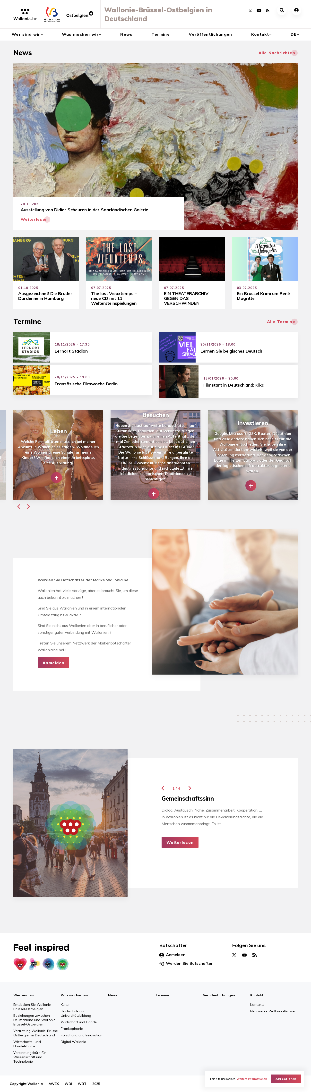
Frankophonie (72, 1028)
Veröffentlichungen (210, 34)
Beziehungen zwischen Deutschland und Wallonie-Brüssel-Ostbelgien (35, 1019)
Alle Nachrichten (277, 52)
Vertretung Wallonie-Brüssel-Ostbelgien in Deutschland (36, 1033)
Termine (161, 34)
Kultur (65, 1004)
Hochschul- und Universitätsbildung (76, 1013)
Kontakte (257, 1004)
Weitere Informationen (252, 1079)
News (126, 34)
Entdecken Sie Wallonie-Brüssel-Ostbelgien (32, 1006)
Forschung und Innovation (81, 1035)
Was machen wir (80, 34)
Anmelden (53, 662)
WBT (82, 1084)
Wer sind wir (26, 34)
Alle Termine (281, 321)
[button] (18, 506)
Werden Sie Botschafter (186, 963)
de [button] (294, 34)
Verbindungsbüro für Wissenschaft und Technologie (29, 1057)
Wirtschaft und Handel (79, 1022)
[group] (58, 455)
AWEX (54, 1084)
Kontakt (260, 34)
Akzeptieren (286, 1079)
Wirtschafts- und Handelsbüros (27, 1044)
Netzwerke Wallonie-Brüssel (272, 1011)
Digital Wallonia (73, 1042)
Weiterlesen (180, 842)
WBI (68, 1084)
